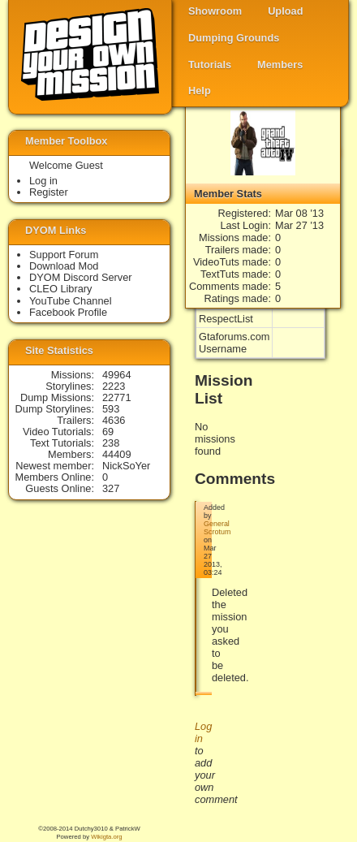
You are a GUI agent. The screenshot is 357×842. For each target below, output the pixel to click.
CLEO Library (60, 289)
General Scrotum (217, 528)
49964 (116, 375)
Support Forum (63, 254)
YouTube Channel (70, 301)
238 (110, 443)
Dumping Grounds (233, 38)
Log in (43, 181)
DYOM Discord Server (80, 277)
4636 (113, 420)
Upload (285, 11)
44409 (116, 454)
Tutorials (209, 64)
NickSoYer (126, 466)
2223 (113, 386)
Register (48, 192)
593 (110, 409)
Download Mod (63, 266)
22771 (116, 397)
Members (280, 64)
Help (199, 90)
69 (108, 431)
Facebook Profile (68, 312)
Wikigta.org (106, 836)
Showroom (215, 11)
